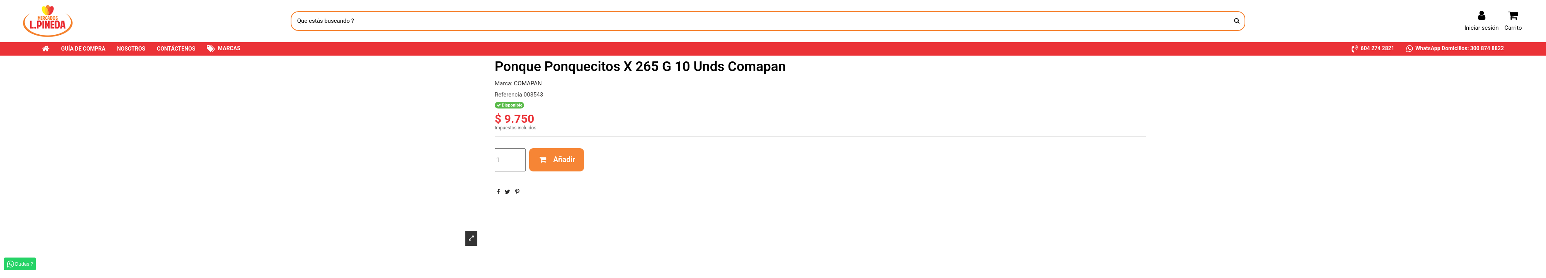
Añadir (556, 159)
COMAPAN (528, 83)
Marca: (503, 83)
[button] (1373, 49)
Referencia (508, 94)
